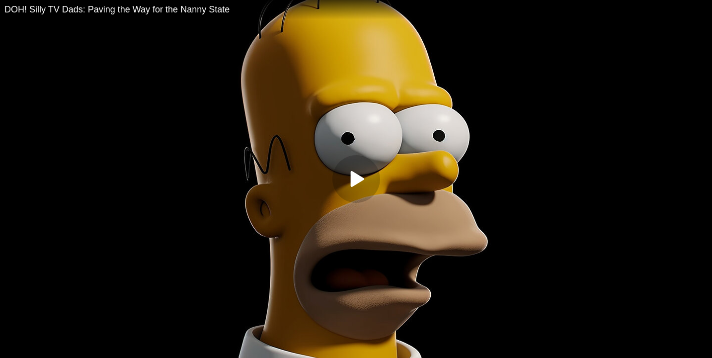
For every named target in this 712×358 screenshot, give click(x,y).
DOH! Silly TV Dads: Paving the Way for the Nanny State (117, 9)
